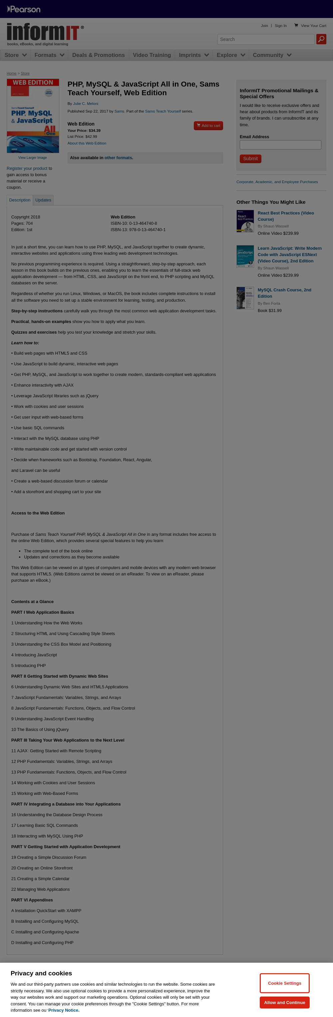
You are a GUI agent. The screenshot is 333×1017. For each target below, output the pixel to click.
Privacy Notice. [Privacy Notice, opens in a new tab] (63, 1010)
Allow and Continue (284, 1002)
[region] (166, 990)
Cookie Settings (284, 982)
